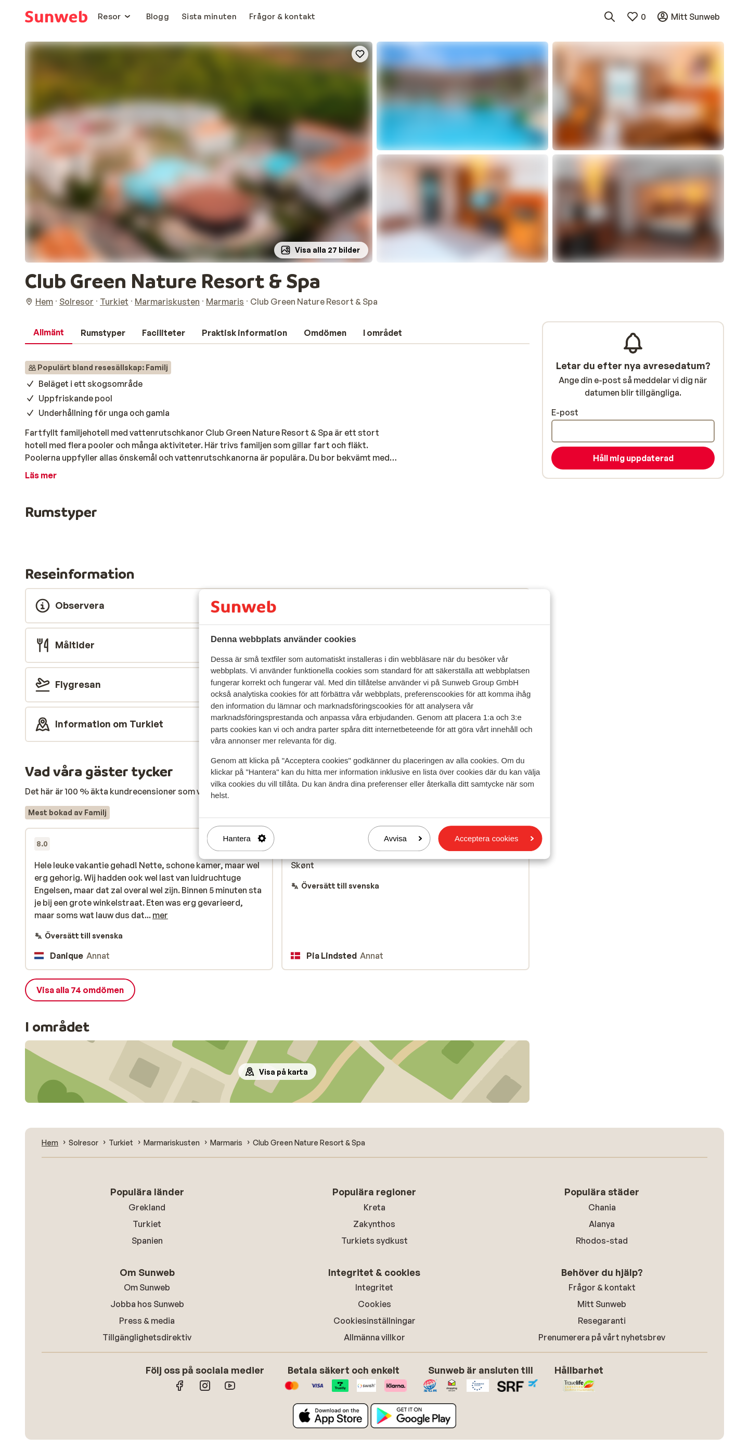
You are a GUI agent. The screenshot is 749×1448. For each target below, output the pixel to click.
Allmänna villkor (374, 1337)
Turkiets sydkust (374, 1240)
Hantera (244, 838)
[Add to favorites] (360, 54)
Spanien (147, 1240)
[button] (198, 152)
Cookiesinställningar (374, 1320)
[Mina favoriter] (636, 16)
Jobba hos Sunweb (147, 1304)
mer (160, 915)
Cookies (374, 1304)
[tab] (48, 332)
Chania (602, 1207)
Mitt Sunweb (601, 1304)
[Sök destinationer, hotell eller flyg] (609, 16)
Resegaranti (602, 1320)
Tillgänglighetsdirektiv (146, 1337)
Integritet (374, 1287)
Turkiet (147, 1224)
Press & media (147, 1320)
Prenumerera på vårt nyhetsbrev (601, 1337)
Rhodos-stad (602, 1240)
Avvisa (403, 838)
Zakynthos (374, 1224)
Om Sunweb (147, 1287)
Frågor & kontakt (602, 1287)
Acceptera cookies (494, 838)
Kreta (374, 1207)
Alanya (602, 1224)
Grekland (146, 1207)
